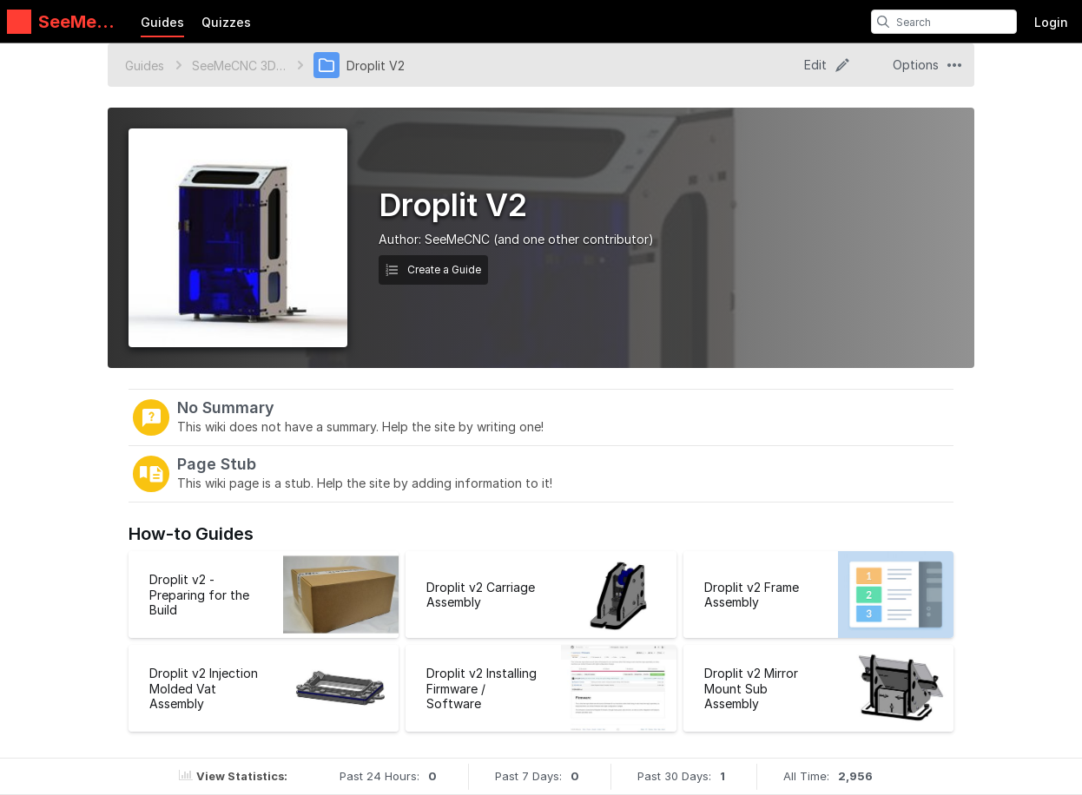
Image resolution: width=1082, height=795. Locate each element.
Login (1051, 22)
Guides (162, 22)
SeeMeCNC (457, 239)
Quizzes (226, 22)
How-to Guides (191, 533)
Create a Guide (433, 269)
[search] (883, 21)
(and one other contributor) (573, 239)
